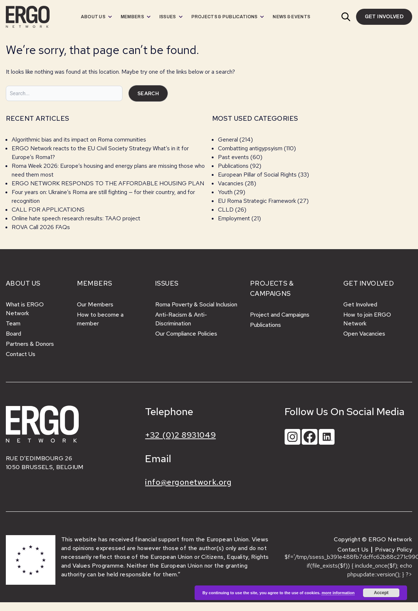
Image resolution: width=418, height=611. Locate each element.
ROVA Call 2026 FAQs (41, 227)
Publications (233, 166)
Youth (225, 192)
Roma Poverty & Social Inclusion (196, 304)
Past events (233, 157)
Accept (381, 592)
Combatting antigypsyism (250, 148)
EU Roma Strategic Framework (257, 201)
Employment (234, 218)
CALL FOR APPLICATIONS (49, 209)
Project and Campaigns (279, 314)
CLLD (226, 209)
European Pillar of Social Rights (257, 174)
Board (13, 333)
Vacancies (230, 183)
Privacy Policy (393, 549)
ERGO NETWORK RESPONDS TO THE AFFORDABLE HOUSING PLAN (108, 183)
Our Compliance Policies (186, 333)
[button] (345, 16)
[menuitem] (96, 16)
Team (13, 323)
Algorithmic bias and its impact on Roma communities (79, 139)
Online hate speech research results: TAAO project (76, 218)
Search (148, 93)
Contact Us (20, 354)
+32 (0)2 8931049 (180, 435)
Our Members (95, 304)
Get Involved (360, 304)
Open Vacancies (364, 333)
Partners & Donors (30, 344)
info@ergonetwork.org (188, 482)
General (228, 139)
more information (337, 593)
